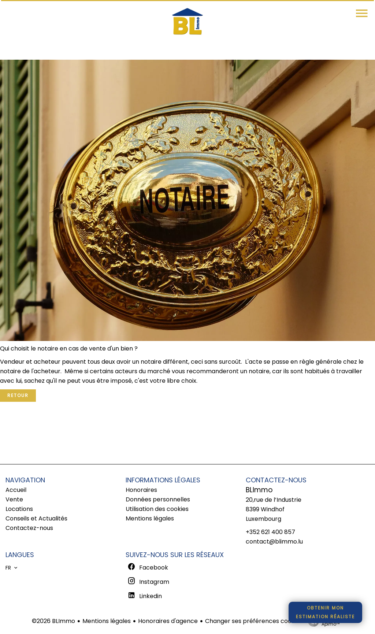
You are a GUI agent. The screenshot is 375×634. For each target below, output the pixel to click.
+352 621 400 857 (270, 532)
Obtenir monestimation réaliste (325, 612)
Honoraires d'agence (168, 621)
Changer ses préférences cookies (253, 621)
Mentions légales (106, 621)
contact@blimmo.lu (274, 541)
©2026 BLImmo (53, 621)
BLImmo (259, 490)
